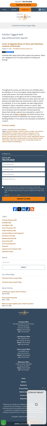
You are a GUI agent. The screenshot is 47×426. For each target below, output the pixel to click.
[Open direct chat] (43, 388)
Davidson (24, 133)
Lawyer (29, 136)
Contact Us (25, 9)
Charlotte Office (23, 322)
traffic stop (13, 140)
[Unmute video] (36, 404)
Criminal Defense (21, 129)
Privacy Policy (13, 195)
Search (23, 267)
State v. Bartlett (20, 114)
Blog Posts (23, 399)
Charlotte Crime (8, 236)
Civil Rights (11, 129)
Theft (5, 246)
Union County (21, 140)
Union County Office (23, 349)
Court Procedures (9, 228)
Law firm (24, 136)
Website (14, 9)
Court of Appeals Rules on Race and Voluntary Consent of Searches (22, 45)
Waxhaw (9, 141)
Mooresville (5, 138)
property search (22, 138)
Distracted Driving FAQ (9, 298)
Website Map (23, 392)
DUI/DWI (6, 223)
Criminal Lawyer (16, 133)
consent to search (23, 131)
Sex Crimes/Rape (8, 244)
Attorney (9, 131)
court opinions (39, 131)
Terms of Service (24, 195)
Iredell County (32, 135)
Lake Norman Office (23, 337)
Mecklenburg (35, 136)
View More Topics (7, 251)
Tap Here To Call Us (23, 5)
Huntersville (13, 135)
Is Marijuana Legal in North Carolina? (14, 292)
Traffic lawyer (6, 140)
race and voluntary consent (35, 138)
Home (4, 9)
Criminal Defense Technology (13, 233)
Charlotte (15, 131)
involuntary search (22, 135)
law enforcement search (14, 136)
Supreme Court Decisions (11, 249)
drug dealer (31, 133)
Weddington (18, 141)
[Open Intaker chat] (30, 425)
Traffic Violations (9, 230)
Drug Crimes (7, 241)
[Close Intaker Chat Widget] (45, 388)
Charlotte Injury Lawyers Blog (11, 282)
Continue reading (8, 125)
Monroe (42, 136)
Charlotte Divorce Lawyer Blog (12, 278)
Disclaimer (23, 385)
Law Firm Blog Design (23, 424)
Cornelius (31, 131)
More (43, 9)
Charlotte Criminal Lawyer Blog (23, 17)
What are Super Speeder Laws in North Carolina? (18, 304)
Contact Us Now (23, 199)
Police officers (13, 138)
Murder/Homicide (9, 238)
